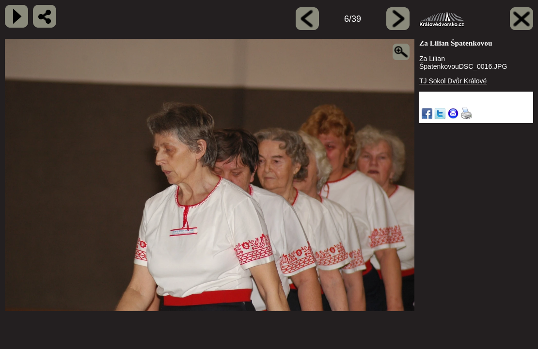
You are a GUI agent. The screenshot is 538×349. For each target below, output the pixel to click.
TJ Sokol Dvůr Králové (453, 81)
